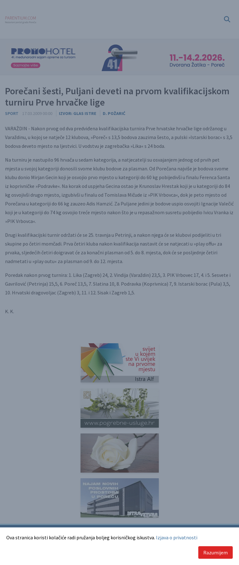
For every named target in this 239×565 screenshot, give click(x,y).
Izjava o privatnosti (176, 537)
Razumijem (215, 552)
